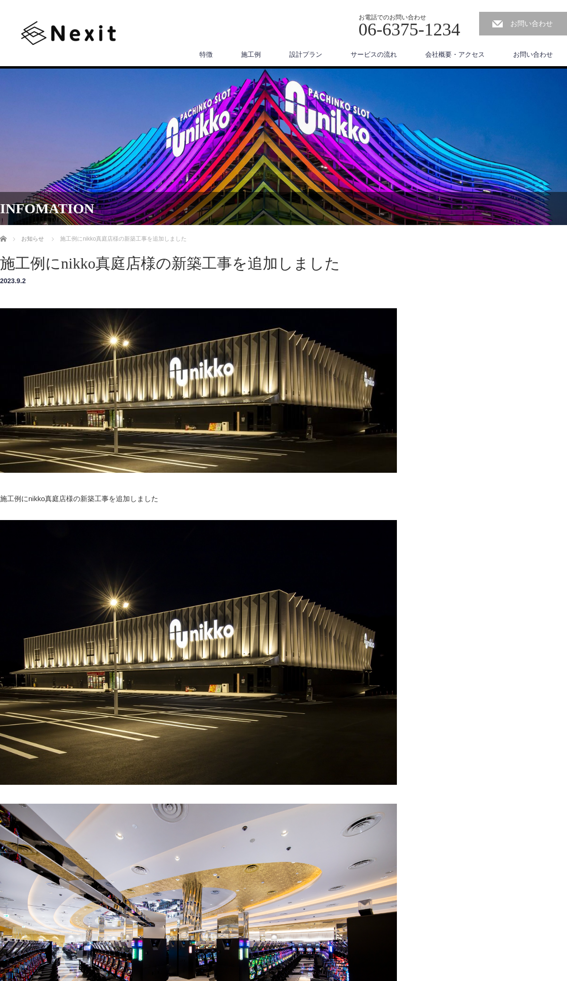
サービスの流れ (374, 54)
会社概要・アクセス (455, 54)
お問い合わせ (531, 23)
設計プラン (305, 54)
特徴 (206, 54)
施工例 (251, 54)
